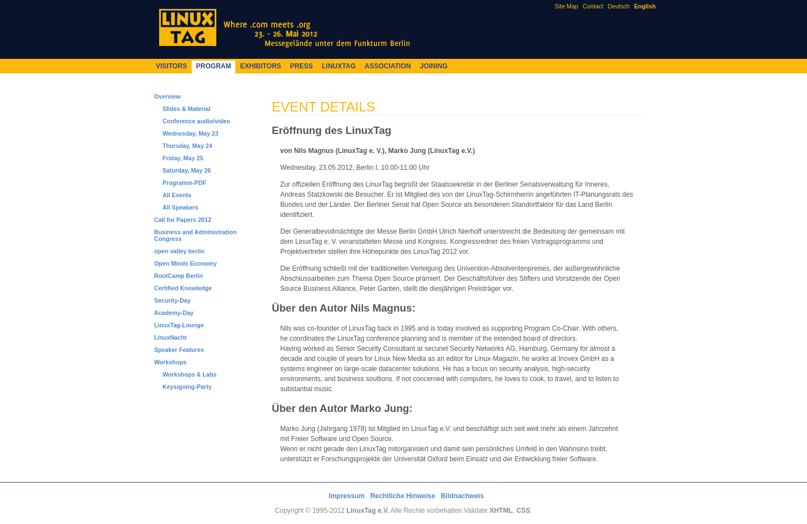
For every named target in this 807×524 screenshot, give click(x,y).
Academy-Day (173, 312)
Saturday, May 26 (187, 170)
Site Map (566, 6)
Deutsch (618, 6)
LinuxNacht (170, 337)
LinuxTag (338, 66)
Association (388, 66)
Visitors (171, 66)
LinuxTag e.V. (367, 510)
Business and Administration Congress (195, 235)
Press (301, 66)
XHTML (500, 510)
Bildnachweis (462, 496)
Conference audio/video (196, 121)
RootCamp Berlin (178, 275)
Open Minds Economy (185, 263)
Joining (433, 66)
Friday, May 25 (183, 158)
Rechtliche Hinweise (402, 496)
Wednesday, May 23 (191, 133)
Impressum (347, 496)
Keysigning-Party (187, 386)
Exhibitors (260, 66)
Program (213, 66)
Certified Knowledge (183, 288)
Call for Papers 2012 (182, 219)
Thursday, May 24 (187, 145)
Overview (167, 96)
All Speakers (180, 207)
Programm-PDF (184, 182)
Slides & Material (186, 108)
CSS (523, 510)
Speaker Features (179, 349)
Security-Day (172, 300)
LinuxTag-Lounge (179, 325)
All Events (177, 195)
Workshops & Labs (189, 374)
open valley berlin (179, 251)
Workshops (170, 362)
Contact (593, 6)
